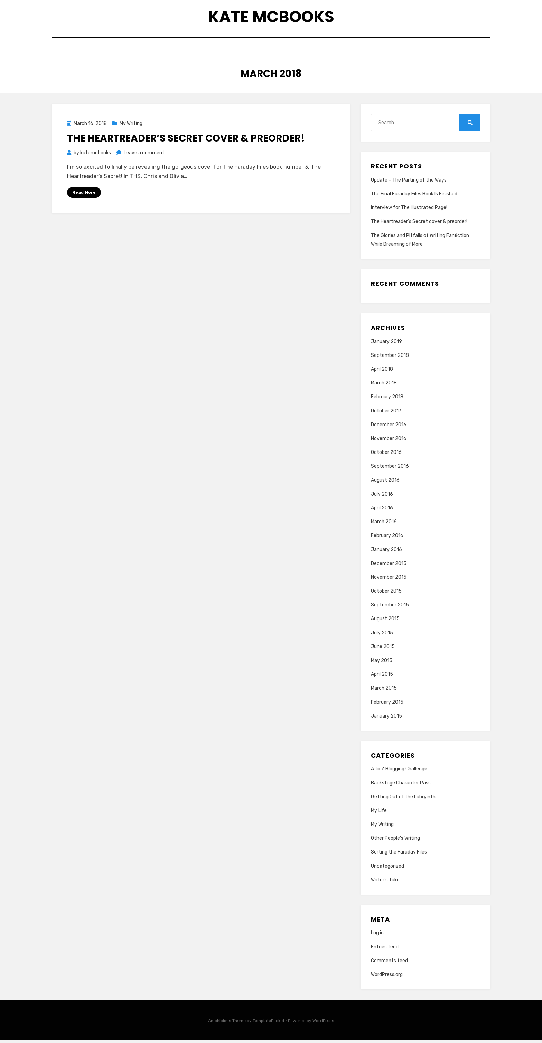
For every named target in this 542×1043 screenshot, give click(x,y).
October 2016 (386, 455)
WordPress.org (387, 978)
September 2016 (390, 469)
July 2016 (382, 497)
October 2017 (386, 414)
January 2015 (386, 719)
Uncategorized (387, 869)
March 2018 (384, 386)
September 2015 (390, 608)
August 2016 (385, 483)
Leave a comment (144, 155)
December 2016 (388, 427)
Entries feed (385, 950)
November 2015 (388, 580)
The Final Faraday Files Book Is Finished (414, 197)
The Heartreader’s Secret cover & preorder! (186, 141)
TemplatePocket (268, 1023)
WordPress (323, 1023)
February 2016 (387, 539)
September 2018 (390, 358)
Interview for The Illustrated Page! (409, 211)
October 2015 (386, 594)
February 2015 (387, 705)
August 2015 (385, 622)
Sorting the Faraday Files (399, 855)
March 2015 (384, 691)
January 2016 (386, 552)
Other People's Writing (395, 841)
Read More (84, 195)
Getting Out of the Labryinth (403, 799)
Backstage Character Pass (401, 786)
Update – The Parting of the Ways (409, 183)
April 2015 (382, 677)
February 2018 (387, 400)
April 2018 (382, 372)
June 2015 (383, 649)
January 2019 (386, 344)
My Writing (131, 126)
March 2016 (384, 525)
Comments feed (389, 963)
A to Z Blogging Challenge (399, 772)
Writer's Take (385, 883)
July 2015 (382, 636)
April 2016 (382, 511)
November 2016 (388, 442)
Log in (377, 936)
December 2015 (388, 566)
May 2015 (381, 663)
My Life (379, 813)
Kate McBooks (271, 17)
